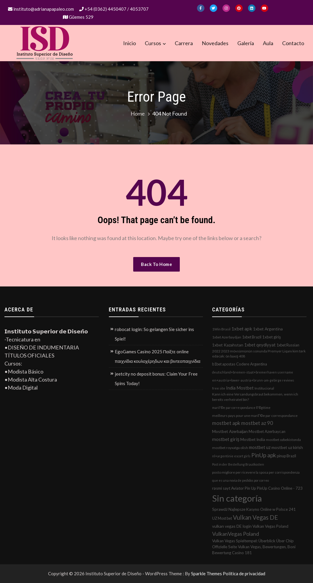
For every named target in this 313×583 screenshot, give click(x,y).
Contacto (293, 43)
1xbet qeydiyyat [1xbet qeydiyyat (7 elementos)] (260, 344)
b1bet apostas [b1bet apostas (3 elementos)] (223, 364)
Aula (268, 43)
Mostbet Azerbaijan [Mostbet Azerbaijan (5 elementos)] (230, 431)
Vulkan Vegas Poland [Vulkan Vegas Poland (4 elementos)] (270, 526)
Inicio (129, 43)
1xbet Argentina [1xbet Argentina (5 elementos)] (268, 328)
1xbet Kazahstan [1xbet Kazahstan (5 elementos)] (227, 344)
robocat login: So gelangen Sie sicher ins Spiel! (154, 334)
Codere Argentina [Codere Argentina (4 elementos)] (251, 364)
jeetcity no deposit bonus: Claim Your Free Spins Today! (156, 378)
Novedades (215, 43)
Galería (245, 43)
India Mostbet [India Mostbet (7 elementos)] (240, 387)
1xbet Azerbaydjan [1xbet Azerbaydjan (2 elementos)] (226, 337)
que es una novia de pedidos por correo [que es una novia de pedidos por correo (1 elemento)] (240, 480)
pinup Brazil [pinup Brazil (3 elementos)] (286, 455)
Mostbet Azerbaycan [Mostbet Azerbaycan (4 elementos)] (267, 431)
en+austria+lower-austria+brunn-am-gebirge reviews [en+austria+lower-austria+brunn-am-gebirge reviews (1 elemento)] (253, 380)
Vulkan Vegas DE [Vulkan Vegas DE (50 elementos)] (255, 517)
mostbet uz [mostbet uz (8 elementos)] (260, 447)
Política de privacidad (244, 573)
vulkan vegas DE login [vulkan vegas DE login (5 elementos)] (232, 526)
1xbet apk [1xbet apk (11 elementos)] (241, 328)
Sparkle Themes (206, 573)
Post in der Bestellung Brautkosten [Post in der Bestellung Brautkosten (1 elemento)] (238, 464)
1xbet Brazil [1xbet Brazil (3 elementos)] (251, 337)
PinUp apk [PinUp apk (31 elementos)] (263, 455)
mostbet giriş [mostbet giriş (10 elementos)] (225, 439)
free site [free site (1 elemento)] (218, 388)
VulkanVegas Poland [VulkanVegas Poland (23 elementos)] (235, 533)
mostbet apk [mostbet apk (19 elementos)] (226, 423)
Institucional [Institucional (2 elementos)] (264, 388)
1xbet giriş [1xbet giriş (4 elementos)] (271, 337)
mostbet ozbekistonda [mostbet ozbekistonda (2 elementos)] (283, 439)
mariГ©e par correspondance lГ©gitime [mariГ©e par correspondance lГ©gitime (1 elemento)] (241, 407)
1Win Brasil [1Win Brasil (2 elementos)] (221, 329)
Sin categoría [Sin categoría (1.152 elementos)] (237, 498)
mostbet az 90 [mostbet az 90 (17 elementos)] (257, 423)
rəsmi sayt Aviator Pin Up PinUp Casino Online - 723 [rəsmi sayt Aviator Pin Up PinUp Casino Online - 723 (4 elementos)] (257, 488)
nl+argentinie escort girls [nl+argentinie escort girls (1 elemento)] (231, 456)
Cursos (153, 43)
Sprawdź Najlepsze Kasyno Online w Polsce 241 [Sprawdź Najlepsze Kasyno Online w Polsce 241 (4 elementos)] (254, 509)
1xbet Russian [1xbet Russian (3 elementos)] (288, 345)
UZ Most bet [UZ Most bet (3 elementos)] (222, 518)
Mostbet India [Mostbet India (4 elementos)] (252, 439)
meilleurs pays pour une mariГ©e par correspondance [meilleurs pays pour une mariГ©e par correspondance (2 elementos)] (255, 415)
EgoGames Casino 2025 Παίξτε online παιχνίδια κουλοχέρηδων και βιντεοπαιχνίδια (158, 356)
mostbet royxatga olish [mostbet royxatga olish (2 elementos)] (230, 447)
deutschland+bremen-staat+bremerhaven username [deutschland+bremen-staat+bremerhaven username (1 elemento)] (252, 372)
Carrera (184, 43)
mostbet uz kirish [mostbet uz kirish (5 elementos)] (287, 447)
